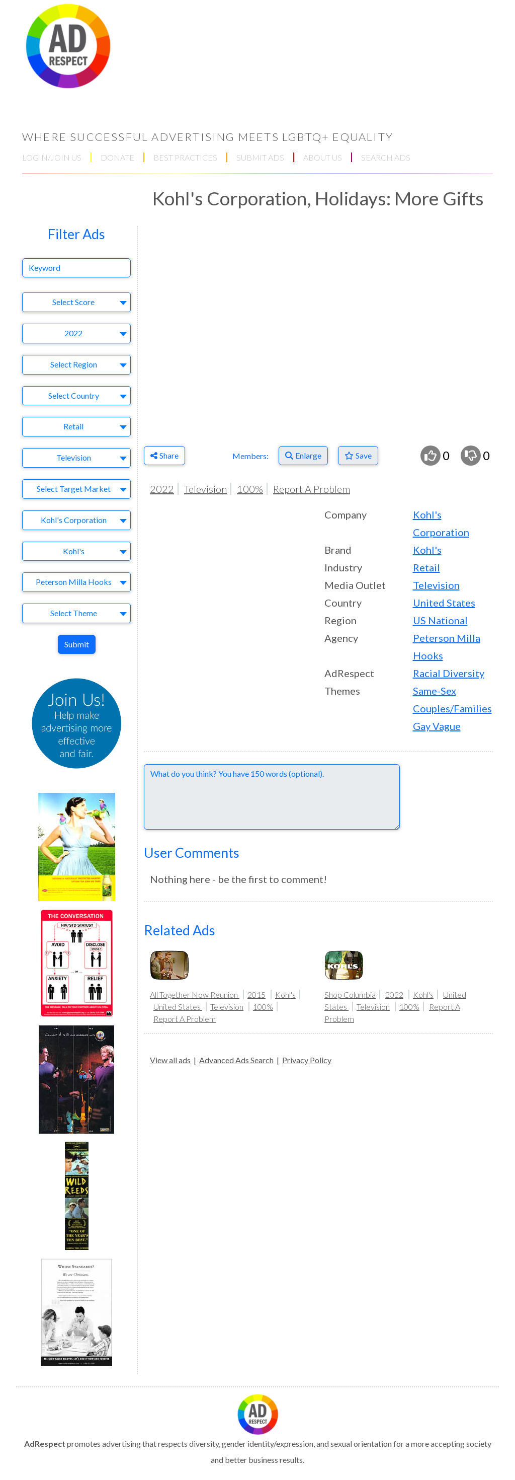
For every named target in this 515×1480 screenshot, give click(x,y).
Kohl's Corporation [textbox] (74, 520)
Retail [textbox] (73, 426)
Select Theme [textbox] (73, 613)
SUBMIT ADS (260, 157)
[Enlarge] (303, 455)
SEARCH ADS (385, 157)
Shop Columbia (350, 994)
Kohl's (427, 550)
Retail (426, 567)
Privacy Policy (306, 1060)
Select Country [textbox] (73, 395)
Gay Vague (437, 726)
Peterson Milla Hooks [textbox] (74, 581)
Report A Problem (311, 489)
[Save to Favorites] (358, 455)
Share (164, 455)
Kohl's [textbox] (73, 551)
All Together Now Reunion (194, 994)
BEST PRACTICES (185, 157)
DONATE (117, 157)
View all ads (170, 1060)
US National (440, 620)
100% (250, 489)
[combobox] (76, 302)
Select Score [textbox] (73, 302)
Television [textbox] (73, 457)
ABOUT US (322, 157)
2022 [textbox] (73, 333)
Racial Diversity (448, 673)
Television (205, 489)
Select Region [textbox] (73, 364)
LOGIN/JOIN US (51, 157)
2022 (162, 489)
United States (444, 603)
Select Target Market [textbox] (74, 488)
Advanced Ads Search (236, 1060)
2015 (256, 994)
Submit (76, 644)
